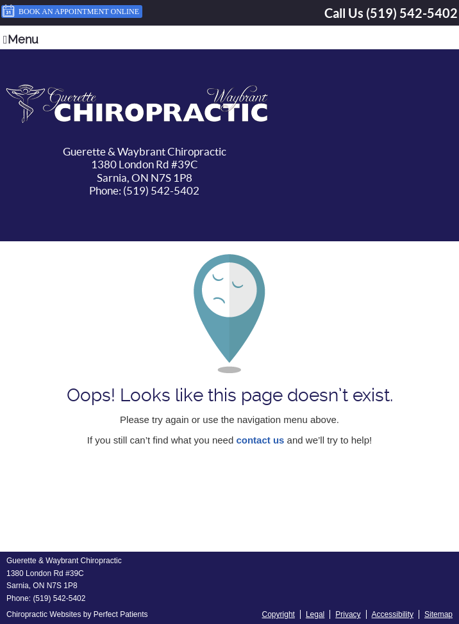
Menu (20, 39)
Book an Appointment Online (70, 11)
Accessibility (392, 614)
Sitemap (438, 614)
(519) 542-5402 (412, 13)
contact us (260, 440)
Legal (315, 614)
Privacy (347, 614)
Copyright (278, 614)
